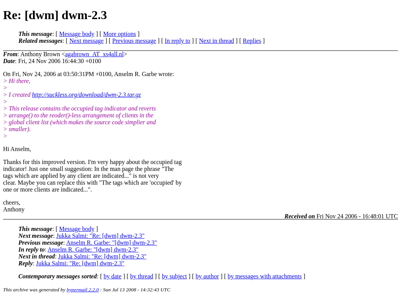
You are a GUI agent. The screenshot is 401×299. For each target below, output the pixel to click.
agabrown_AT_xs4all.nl (94, 54)
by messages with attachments (265, 276)
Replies (252, 40)
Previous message (134, 40)
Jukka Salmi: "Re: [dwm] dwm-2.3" (100, 235)
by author (207, 276)
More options (119, 34)
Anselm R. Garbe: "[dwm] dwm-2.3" (111, 242)
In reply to (178, 40)
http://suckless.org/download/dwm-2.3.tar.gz (86, 94)
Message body (76, 34)
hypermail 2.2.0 (83, 289)
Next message (86, 40)
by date (113, 276)
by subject (174, 276)
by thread (141, 276)
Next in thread (216, 40)
